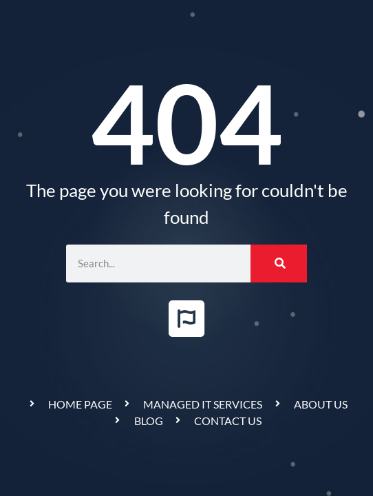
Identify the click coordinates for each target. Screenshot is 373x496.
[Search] (279, 263)
